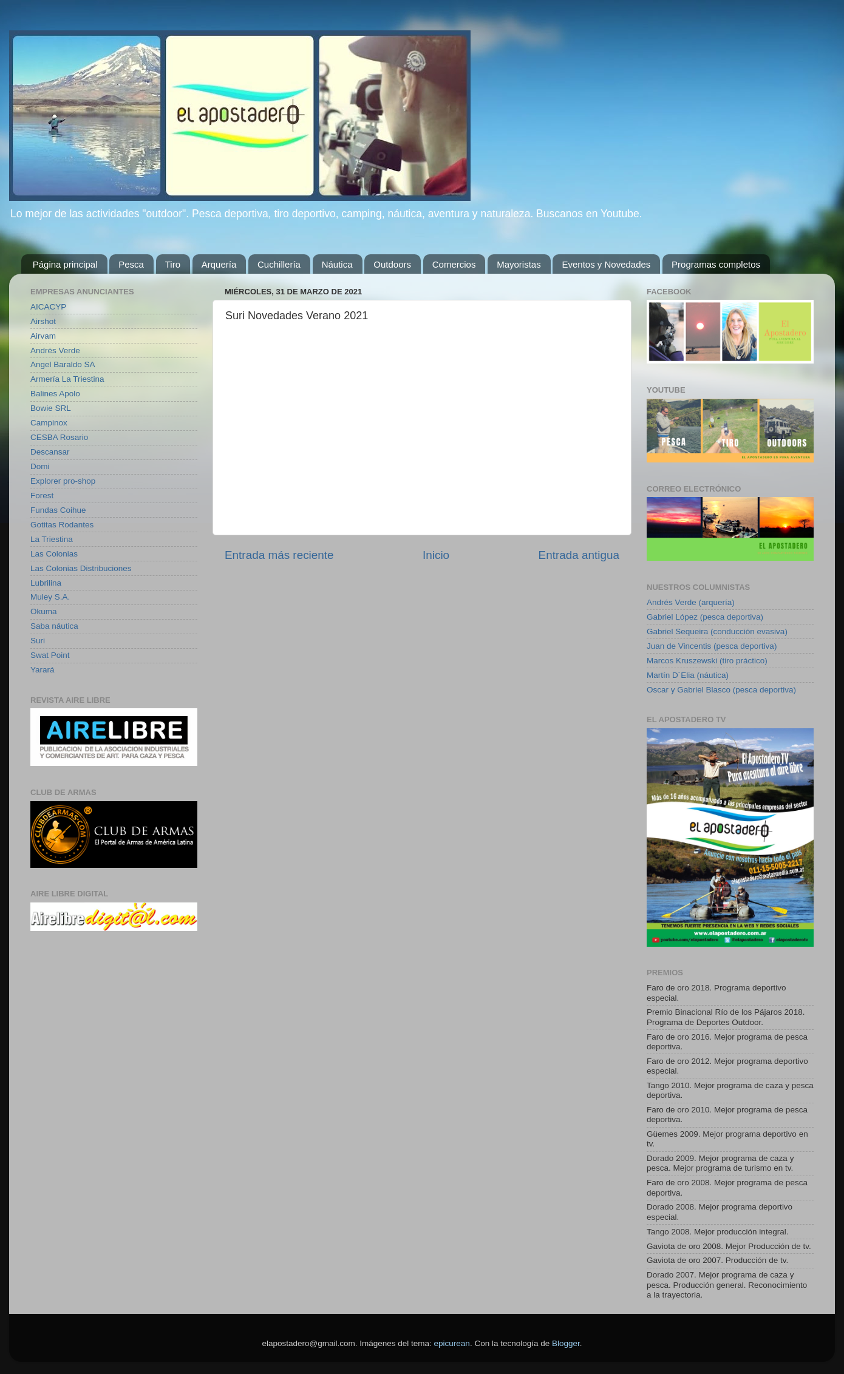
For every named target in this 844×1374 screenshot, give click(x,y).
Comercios (454, 264)
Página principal (65, 264)
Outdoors (392, 264)
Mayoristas (519, 264)
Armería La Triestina (67, 379)
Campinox (48, 422)
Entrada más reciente (279, 555)
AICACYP (48, 306)
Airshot (43, 321)
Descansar (50, 451)
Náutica (337, 264)
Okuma (43, 611)
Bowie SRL (50, 408)
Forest (41, 495)
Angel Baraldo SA (62, 364)
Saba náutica (54, 626)
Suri (37, 640)
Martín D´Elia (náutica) (688, 675)
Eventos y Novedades (606, 264)
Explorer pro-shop (62, 481)
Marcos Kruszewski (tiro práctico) (707, 660)
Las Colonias (54, 553)
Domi (40, 466)
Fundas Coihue (58, 510)
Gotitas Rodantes (62, 524)
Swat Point (50, 655)
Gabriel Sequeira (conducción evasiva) (717, 631)
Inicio (436, 555)
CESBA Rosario (59, 437)
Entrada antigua (579, 555)
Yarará (42, 669)
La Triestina (51, 539)
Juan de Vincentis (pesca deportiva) (712, 646)
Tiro (172, 264)
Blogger (566, 1343)
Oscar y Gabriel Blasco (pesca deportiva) (721, 689)
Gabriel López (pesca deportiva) (705, 616)
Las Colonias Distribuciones (81, 568)
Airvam (43, 335)
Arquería (219, 264)
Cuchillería (279, 264)
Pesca (131, 264)
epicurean (452, 1343)
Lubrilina (45, 582)
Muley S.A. (50, 596)
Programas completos (716, 264)
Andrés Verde (55, 350)
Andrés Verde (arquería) (691, 602)
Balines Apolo (55, 393)
